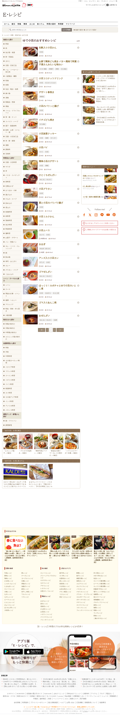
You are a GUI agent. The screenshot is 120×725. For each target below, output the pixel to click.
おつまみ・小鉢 (11, 190)
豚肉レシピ (8, 576)
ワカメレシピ (25, 594)
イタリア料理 (10, 367)
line (102, 214)
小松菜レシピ (8, 610)
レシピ (97, 696)
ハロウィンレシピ (46, 614)
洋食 (7, 352)
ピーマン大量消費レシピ (102, 584)
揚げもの (8, 195)
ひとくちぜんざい (47, 175)
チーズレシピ (25, 576)
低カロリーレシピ (99, 597)
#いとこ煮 (56, 293)
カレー (7, 266)
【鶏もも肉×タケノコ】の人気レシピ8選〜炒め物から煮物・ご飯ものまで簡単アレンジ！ (35, 686)
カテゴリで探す (90, 30)
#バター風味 (43, 69)
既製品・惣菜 (10, 102)
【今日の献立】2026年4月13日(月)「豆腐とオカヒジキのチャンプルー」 (68, 679)
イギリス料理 (10, 380)
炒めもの (8, 203)
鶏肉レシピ (8, 578)
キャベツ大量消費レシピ (102, 581)
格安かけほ (41, 696)
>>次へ (60, 330)
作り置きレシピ (99, 573)
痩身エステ (74, 699)
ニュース (105, 696)
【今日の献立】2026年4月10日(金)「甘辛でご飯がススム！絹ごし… (106, 89)
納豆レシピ (25, 589)
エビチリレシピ (82, 584)
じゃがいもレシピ (10, 584)
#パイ (41, 151)
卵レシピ (24, 573)
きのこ (7, 61)
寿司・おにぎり (11, 261)
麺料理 (7, 233)
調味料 (7, 149)
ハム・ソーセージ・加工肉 (12, 71)
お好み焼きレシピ (65, 589)
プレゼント (104, 1)
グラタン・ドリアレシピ (85, 594)
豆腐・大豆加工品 (11, 136)
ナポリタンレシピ (82, 592)
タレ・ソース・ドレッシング (12, 247)
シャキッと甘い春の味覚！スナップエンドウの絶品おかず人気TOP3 (105, 78)
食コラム (40, 24)
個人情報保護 (53, 702)
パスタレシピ (81, 589)
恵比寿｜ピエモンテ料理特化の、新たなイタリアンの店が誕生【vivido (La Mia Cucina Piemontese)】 (38, 679)
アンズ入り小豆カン (50, 258)
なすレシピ (8, 594)
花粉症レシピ (44, 606)
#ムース (42, 234)
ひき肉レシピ (8, 581)
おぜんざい (44, 315)
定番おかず (9, 186)
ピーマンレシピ (9, 600)
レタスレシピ (44, 588)
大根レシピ (8, 592)
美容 (49, 699)
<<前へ (41, 330)
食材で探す (79, 30)
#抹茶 (46, 138)
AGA (66, 699)
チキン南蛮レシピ (65, 592)
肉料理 (7, 216)
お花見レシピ (44, 612)
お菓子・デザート (11, 238)
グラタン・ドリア (11, 270)
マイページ (70, 24)
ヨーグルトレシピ (27, 578)
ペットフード (58, 699)
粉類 (7, 85)
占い (98, 1)
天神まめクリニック (74, 693)
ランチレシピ (98, 613)
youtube (108, 214)
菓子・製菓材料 (11, 126)
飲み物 (7, 257)
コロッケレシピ (82, 607)
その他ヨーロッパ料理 (12, 362)
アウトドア (9, 304)
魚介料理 (8, 225)
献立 (13, 24)
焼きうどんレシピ (65, 597)
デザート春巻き (46, 92)
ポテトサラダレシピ (83, 600)
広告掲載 (79, 702)
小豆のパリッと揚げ (49, 106)
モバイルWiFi (51, 696)
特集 (19, 24)
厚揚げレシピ (25, 584)
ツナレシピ (25, 597)
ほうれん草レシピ (10, 607)
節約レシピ (97, 605)
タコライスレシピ (82, 605)
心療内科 (86, 693)
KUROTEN (20, 693)
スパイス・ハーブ (11, 121)
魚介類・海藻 (10, 52)
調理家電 (8, 425)
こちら (85, 711)
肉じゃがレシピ (64, 581)
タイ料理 (8, 393)
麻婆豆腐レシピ (82, 578)
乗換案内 (113, 696)
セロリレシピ (44, 583)
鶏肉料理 (8, 220)
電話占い (109, 693)
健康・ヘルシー (11, 300)
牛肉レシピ (8, 573)
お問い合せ (70, 702)
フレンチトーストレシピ (85, 610)
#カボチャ (48, 293)
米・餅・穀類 (10, 141)
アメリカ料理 (10, 406)
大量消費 (8, 315)
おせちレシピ (44, 601)
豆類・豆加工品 (11, 65)
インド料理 (9, 401)
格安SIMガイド (22, 696)
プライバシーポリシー (38, 702)
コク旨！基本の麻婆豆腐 (91, 198)
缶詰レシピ (97, 578)
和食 (7, 348)
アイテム (94, 693)
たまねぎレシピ (9, 586)
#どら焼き (64, 69)
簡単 (25, 24)
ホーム (7, 24)
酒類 (7, 145)
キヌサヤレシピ (45, 580)
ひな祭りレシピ (45, 609)
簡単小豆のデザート (49, 161)
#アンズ (42, 262)
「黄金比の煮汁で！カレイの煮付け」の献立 (55, 453)
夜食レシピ (97, 616)
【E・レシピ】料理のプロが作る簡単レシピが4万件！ (60, 626)
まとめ (32, 24)
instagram (96, 214)
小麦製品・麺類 (11, 76)
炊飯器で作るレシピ (100, 589)
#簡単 (57, 69)
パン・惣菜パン (11, 242)
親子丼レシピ (63, 573)
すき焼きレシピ (64, 586)
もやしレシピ (8, 597)
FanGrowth (47, 693)
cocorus (60, 696)
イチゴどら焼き (46, 120)
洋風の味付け (10, 328)
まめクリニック (59, 693)
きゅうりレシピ (9, 605)
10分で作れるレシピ (100, 576)
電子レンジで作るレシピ (102, 592)
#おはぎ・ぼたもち (45, 248)
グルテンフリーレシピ (101, 602)
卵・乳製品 (9, 57)
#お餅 (55, 320)
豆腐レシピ (25, 581)
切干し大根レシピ (27, 592)
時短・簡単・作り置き (12, 310)
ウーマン (90, 696)
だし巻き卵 (87, 188)
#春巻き (42, 96)
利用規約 (25, 702)
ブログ (101, 693)
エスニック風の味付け (12, 338)
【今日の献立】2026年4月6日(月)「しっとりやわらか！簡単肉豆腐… (106, 120)
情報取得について (91, 702)
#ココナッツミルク (50, 82)
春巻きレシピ (81, 581)
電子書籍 (83, 699)
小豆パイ (43, 147)
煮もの (7, 207)
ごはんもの (9, 274)
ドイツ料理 (9, 384)
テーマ (7, 289)
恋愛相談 (76, 696)
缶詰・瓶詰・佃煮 (11, 89)
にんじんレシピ (9, 602)
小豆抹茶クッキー (47, 133)
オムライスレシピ (82, 586)
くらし (86, 1)
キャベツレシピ (9, 589)
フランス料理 (10, 371)
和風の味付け (10, 324)
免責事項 (102, 702)
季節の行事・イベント (12, 295)
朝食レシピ (97, 610)
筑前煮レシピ (63, 584)
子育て (80, 1)
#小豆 (41, 52)
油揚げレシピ (25, 586)
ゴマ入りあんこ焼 (47, 302)
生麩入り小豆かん (47, 47)
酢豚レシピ (80, 573)
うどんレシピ (63, 594)
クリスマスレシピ (46, 617)
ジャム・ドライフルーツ (12, 112)
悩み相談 (68, 696)
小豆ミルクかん (46, 216)
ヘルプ (62, 702)
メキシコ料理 (10, 410)
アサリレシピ (44, 586)
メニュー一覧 (113, 1)
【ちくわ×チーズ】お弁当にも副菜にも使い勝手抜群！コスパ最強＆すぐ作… (106, 109)
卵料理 (7, 182)
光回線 (32, 696)
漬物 (7, 98)
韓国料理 (8, 388)
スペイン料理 (10, 375)
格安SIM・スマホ (9, 696)
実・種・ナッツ (11, 117)
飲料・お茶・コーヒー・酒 (12, 131)
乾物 (7, 80)
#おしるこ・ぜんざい (45, 179)
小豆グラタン (45, 189)
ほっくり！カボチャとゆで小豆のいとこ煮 (57, 287)
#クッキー (53, 138)
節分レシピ (44, 604)
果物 (7, 106)
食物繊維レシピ (99, 600)
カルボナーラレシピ (83, 597)
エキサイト (113, 5)
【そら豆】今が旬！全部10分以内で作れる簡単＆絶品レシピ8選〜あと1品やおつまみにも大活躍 (77, 684)
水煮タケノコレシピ (47, 591)
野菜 (7, 44)
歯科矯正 (43, 699)
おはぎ (42, 244)
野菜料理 (8, 229)
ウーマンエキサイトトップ (95, 5)
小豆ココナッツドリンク (51, 78)
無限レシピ (97, 607)
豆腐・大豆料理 (11, 162)
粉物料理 (8, 212)
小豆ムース (44, 230)
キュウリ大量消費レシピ (102, 586)
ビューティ (92, 1)
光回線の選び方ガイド (34, 693)
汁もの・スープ (11, 199)
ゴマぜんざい (45, 272)
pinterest (114, 214)
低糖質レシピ (98, 594)
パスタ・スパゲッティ (12, 176)
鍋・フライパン (11, 421)
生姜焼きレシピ (64, 578)
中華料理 (8, 356)
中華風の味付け (11, 332)
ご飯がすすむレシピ (100, 618)
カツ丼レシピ (63, 576)
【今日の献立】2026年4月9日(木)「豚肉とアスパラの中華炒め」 (106, 99)
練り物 (7, 93)
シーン (7, 285)
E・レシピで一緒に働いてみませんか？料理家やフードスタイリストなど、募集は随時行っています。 (60, 707)
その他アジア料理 (11, 397)
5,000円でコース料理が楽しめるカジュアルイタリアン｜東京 (24, 681)
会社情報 (17, 702)
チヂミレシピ (81, 602)
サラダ (7, 167)
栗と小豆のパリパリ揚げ (51, 203)
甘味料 (7, 154)
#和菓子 (51, 69)
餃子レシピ (80, 576)
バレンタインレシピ (47, 620)
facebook (84, 214)
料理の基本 (51, 24)
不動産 (35, 699)
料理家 (60, 24)
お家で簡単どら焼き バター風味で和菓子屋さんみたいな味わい (58, 63)
